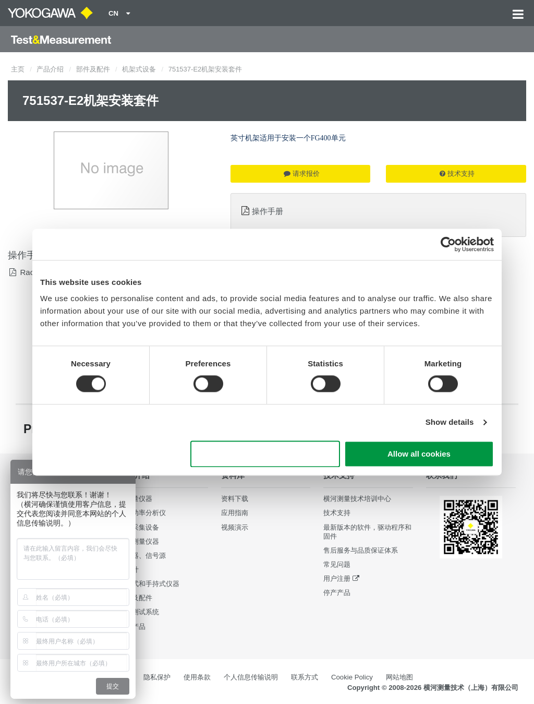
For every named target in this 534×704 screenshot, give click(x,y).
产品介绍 (50, 69)
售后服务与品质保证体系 (360, 550)
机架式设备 (139, 69)
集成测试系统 (138, 612)
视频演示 (234, 527)
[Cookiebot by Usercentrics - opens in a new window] (448, 244)
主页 (18, 69)
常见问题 (336, 564)
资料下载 (234, 499)
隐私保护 (157, 677)
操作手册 (267, 211)
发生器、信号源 (142, 555)
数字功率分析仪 (142, 513)
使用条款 (197, 677)
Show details (450, 422)
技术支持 (457, 173)
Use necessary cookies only (265, 453)
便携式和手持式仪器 (148, 584)
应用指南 (234, 513)
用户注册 (336, 578)
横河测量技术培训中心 (357, 499)
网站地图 (399, 677)
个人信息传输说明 (251, 677)
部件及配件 (93, 69)
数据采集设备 (138, 527)
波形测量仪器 (138, 541)
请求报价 (302, 173)
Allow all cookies (419, 453)
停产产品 (336, 592)
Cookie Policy (352, 677)
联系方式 (304, 677)
